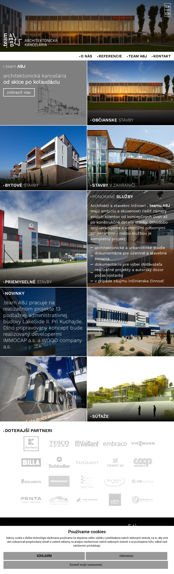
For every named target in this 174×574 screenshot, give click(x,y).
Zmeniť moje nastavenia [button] (86, 564)
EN (167, 13)
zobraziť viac (19, 92)
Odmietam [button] (126, 556)
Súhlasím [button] (44, 556)
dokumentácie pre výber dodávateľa (128, 264)
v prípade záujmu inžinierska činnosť (129, 281)
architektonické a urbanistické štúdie (130, 247)
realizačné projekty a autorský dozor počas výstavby (129, 272)
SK (167, 7)
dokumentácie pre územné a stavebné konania (131, 256)
